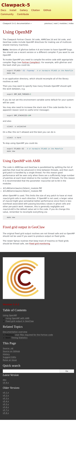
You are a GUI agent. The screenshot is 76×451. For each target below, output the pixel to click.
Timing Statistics (19, 338)
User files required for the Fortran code (34, 335)
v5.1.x (6, 393)
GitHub (47, 10)
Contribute (23, 14)
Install (13, 10)
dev (4, 380)
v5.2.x (6, 395)
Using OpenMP (10, 315)
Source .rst (8, 348)
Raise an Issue (10, 360)
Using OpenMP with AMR (17, 318)
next (56, 23)
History (6, 354)
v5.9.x (6, 383)
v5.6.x (6, 407)
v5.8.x (6, 413)
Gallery (24, 10)
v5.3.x (6, 398)
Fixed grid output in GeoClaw (20, 321)
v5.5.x (6, 404)
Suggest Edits (9, 357)
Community (7, 14)
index (71, 23)
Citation (35, 10)
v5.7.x (6, 410)
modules (63, 23)
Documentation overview (15, 332)
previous (48, 23)
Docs (3, 10)
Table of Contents (14, 310)
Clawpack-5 (15, 5)
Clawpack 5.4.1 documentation (16, 23)
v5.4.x (6, 401)
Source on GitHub (11, 351)
